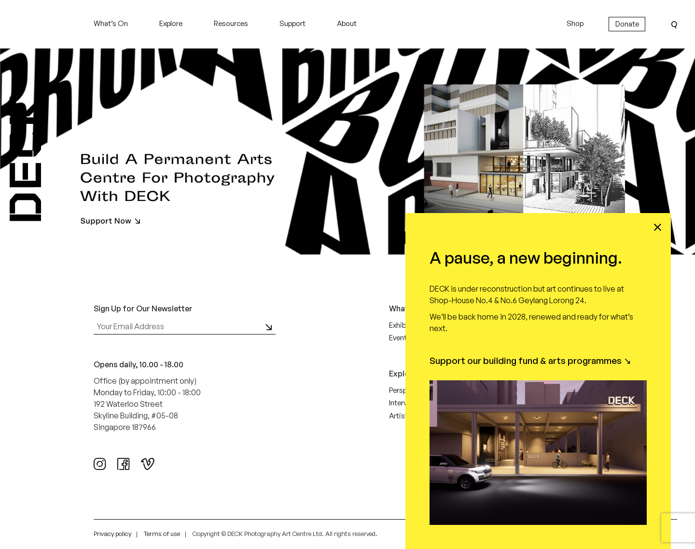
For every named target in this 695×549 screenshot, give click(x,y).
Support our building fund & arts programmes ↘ (530, 360)
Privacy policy (112, 533)
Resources (231, 23)
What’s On (111, 23)
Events (400, 337)
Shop (575, 23)
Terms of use (162, 533)
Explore (170, 23)
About (347, 23)
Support (292, 23)
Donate (627, 23)
